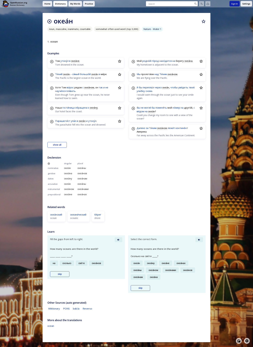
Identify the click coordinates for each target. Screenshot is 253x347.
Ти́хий (58, 74)
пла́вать (71, 91)
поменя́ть (161, 107)
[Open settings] (247, 341)
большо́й (85, 74)
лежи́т (171, 128)
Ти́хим (163, 74)
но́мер (176, 107)
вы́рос (70, 87)
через (158, 87)
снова (149, 91)
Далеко (141, 128)
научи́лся (60, 91)
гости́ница (68, 107)
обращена (81, 107)
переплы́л (148, 87)
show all (57, 144)
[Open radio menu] (239, 341)
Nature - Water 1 (152, 29)
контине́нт (182, 128)
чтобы (174, 87)
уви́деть (183, 87)
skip (60, 274)
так (101, 87)
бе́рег (97, 214)
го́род (155, 60)
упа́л (73, 120)
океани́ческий (78, 214)
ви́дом (140, 111)
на (173, 60)
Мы (139, 74)
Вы (138, 107)
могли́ (147, 107)
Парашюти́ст (62, 120)
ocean (50, 325)
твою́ (192, 87)
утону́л (65, 60)
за (147, 128)
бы (140, 87)
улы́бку (141, 91)
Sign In (234, 3)
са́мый (75, 74)
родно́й (146, 60)
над (156, 74)
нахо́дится (165, 60)
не (106, 87)
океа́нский (56, 214)
